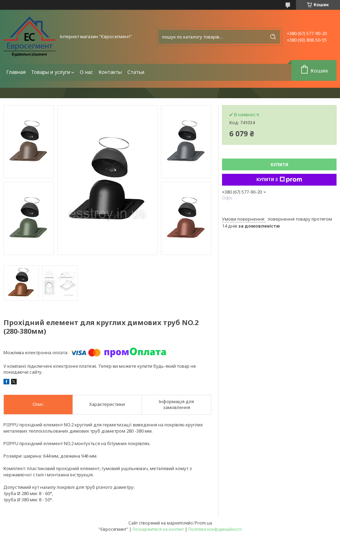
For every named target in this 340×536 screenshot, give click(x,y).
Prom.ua (203, 523)
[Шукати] (273, 37)
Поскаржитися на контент (158, 529)
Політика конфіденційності (215, 529)
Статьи (135, 72)
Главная (16, 72)
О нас (86, 72)
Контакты (110, 72)
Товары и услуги (50, 72)
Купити (279, 165)
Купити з (279, 180)
